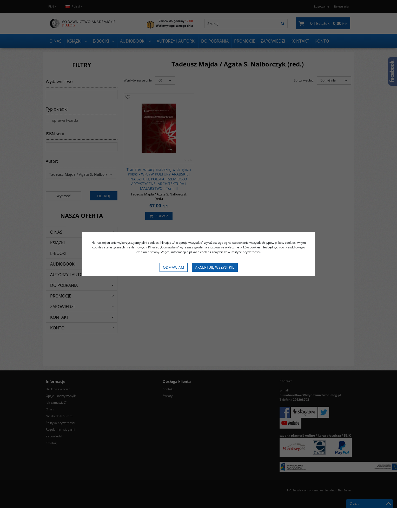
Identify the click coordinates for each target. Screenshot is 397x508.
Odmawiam (173, 267)
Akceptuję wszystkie (214, 267)
